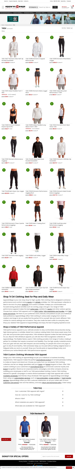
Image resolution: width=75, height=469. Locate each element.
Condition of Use (33, 461)
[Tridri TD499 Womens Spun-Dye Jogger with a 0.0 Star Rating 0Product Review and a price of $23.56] (61, 277)
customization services (22, 378)
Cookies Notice (51, 461)
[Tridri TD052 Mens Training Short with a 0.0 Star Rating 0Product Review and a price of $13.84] (37, 212)
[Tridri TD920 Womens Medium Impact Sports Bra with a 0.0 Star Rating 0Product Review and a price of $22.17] (13, 114)
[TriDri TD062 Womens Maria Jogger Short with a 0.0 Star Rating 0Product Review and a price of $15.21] (37, 80)
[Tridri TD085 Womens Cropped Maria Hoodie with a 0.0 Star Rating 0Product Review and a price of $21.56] (37, 48)
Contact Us (26, 1)
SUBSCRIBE (69, 456)
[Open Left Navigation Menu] (3, 7)
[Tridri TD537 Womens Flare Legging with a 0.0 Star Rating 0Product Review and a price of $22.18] (13, 244)
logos (40, 364)
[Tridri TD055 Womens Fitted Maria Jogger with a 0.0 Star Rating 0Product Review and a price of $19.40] (61, 48)
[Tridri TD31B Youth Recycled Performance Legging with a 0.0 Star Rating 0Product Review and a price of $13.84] (61, 212)
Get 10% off (5, 439)
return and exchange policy (52, 383)
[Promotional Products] (6, 13)
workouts (25, 304)
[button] (17, 63)
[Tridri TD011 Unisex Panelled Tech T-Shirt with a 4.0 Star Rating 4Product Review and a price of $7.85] (13, 81)
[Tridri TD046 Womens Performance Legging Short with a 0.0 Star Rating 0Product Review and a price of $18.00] (37, 180)
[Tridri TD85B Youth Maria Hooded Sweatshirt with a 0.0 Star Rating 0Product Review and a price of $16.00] (13, 277)
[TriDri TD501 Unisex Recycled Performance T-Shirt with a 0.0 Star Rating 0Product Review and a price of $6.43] (61, 80)
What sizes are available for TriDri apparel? (30, 406)
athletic (38, 302)
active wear (34, 309)
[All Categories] (33, 7)
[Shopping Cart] (71, 7)
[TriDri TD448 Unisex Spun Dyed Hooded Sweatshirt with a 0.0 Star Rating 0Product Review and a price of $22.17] (37, 148)
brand (48, 364)
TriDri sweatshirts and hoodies (54, 311)
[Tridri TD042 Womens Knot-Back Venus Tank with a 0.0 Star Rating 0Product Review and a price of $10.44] (61, 114)
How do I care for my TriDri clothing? (27, 395)
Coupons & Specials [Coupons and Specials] (13, 1)
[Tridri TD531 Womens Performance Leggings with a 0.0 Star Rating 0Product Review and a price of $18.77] (13, 148)
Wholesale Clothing (28, 12)
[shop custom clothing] (18, 13)
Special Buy (63, 1)
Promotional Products (5, 12)
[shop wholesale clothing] (29, 13)
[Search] (55, 7)
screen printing (54, 378)
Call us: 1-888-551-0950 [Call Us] (55, 1)
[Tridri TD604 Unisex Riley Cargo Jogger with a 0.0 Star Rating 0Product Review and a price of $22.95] (61, 244)
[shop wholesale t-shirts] (41, 13)
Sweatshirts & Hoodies (52, 12)
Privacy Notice (23, 461)
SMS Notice (43, 461)
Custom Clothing (17, 12)
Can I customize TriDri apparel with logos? (29, 391)
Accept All (69, 467)
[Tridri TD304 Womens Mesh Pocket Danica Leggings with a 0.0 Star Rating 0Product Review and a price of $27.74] (61, 180)
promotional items (36, 367)
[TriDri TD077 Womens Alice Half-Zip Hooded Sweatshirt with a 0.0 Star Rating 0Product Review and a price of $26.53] (13, 48)
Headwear (62, 12)
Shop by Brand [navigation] (8, 25)
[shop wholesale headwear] (63, 13)
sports (29, 302)
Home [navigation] (3, 25)
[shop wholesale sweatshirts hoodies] (53, 13)
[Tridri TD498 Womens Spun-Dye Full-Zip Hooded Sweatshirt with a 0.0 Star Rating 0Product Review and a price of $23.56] (37, 277)
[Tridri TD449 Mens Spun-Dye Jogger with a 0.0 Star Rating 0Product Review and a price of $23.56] (13, 179)
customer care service (11, 383)
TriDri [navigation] (14, 25)
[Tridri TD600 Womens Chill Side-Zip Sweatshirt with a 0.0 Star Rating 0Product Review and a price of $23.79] (61, 148)
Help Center (20, 1)
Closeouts (69, 1)
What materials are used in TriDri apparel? (30, 402)
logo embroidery (42, 378)
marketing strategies (10, 376)
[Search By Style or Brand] (45, 7)
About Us (6, 1)
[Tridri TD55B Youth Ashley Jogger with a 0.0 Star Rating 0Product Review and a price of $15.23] (37, 244)
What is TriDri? (20, 398)
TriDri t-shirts (38, 311)
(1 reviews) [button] (36, 128)
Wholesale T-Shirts (40, 12)
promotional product (43, 360)
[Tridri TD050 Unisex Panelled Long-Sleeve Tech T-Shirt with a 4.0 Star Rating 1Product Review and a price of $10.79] (37, 115)
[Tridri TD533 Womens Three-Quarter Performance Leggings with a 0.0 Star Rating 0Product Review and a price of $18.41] (13, 212)
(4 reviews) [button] (13, 94)
